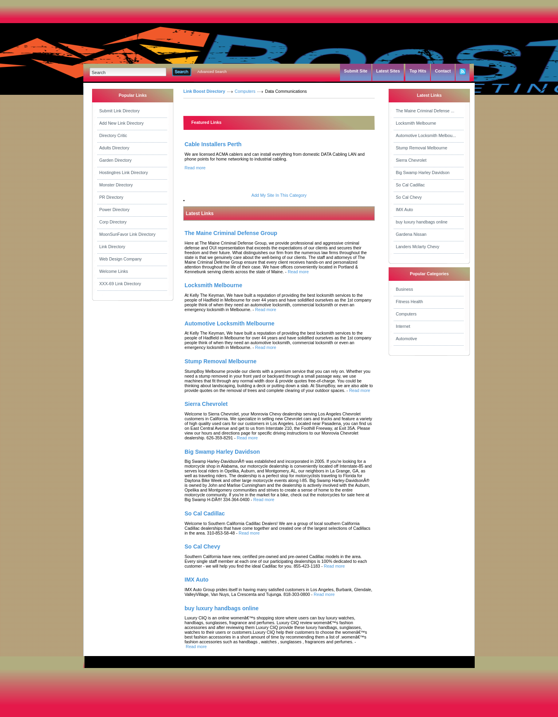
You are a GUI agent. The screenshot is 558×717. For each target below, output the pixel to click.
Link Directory (112, 246)
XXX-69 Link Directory (120, 283)
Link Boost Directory (204, 91)
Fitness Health (409, 301)
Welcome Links (113, 271)
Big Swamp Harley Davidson (423, 172)
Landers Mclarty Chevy (417, 246)
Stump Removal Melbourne (421, 147)
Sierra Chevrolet (411, 160)
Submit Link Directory (119, 110)
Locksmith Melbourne (416, 123)
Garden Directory (115, 160)
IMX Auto (404, 209)
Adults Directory (114, 147)
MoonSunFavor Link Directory (127, 234)
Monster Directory (116, 184)
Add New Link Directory (121, 123)
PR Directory (111, 197)
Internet (403, 326)
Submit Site (355, 71)
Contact (443, 71)
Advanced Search (212, 72)
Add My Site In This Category (279, 195)
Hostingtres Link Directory (123, 172)
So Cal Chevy (409, 197)
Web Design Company (120, 259)
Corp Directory (113, 221)
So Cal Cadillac (410, 184)
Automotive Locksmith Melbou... (426, 135)
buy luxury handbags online (422, 221)
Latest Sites (388, 71)
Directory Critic (113, 135)
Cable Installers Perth (213, 144)
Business (404, 289)
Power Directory (114, 209)
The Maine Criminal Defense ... (425, 110)
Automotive (406, 338)
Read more (195, 167)
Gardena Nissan (411, 234)
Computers (245, 91)
